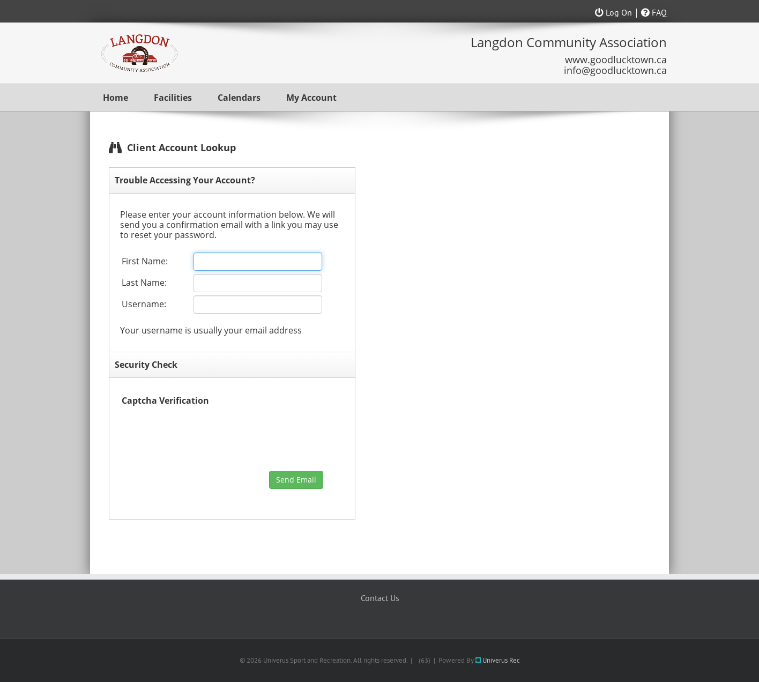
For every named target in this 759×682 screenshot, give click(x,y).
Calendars (239, 97)
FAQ (654, 12)
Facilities (173, 97)
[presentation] (203, 437)
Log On (613, 12)
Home (115, 97)
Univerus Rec (497, 660)
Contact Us (380, 597)
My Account (311, 97)
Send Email (296, 480)
